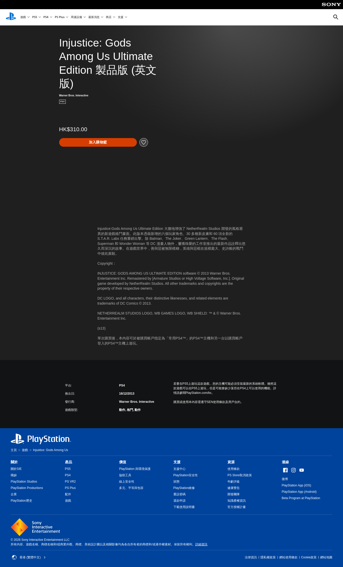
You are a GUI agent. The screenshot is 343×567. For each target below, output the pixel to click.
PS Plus (59, 17)
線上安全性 (126, 481)
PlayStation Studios (24, 481)
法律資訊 (251, 557)
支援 (120, 17)
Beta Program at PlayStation (301, 498)
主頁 (14, 450)
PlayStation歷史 (21, 500)
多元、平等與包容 (131, 488)
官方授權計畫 (236, 507)
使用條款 (233, 469)
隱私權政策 (268, 557)
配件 (68, 494)
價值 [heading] (122, 462)
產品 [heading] (68, 462)
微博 (285, 479)
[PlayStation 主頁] (11, 17)
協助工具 (125, 475)
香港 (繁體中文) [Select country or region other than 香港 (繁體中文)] (29, 557)
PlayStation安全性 (185, 475)
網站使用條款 (288, 557)
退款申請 (179, 500)
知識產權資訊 (236, 500)
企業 (14, 494)
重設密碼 (179, 494)
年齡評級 (233, 481)
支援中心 (179, 469)
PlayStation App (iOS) (296, 485)
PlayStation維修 (184, 488)
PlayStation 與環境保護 (135, 469)
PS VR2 (70, 481)
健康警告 (233, 488)
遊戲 (23, 17)
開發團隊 (233, 494)
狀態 (176, 481)
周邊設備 (76, 17)
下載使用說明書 (184, 507)
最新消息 (94, 17)
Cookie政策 (309, 557)
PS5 (34, 17)
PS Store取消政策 (239, 475)
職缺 (14, 475)
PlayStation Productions (27, 488)
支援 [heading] (177, 462)
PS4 (45, 17)
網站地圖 (326, 557)
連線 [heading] (285, 462)
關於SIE (16, 469)
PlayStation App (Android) (299, 492)
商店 (108, 17)
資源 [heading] (231, 462)
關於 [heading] (14, 462)
